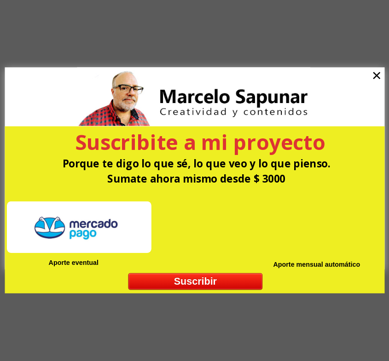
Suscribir (195, 281)
